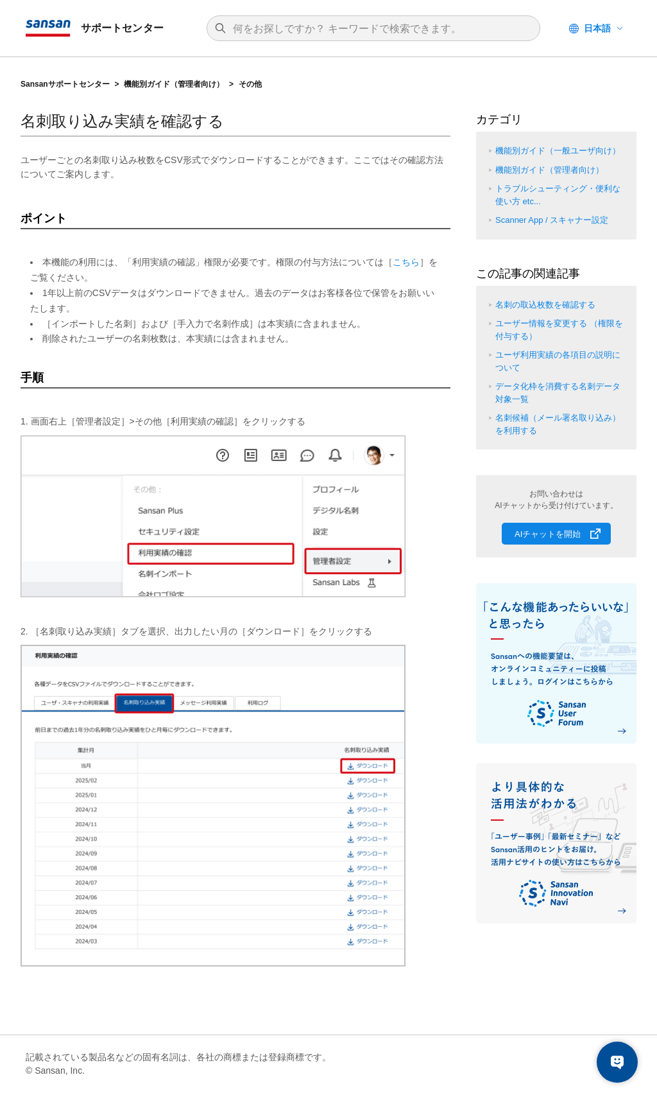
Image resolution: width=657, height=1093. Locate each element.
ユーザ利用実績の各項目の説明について (557, 361)
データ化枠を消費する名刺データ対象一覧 (557, 392)
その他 (250, 84)
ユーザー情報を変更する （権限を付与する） (559, 330)
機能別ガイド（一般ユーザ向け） (557, 150)
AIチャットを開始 (548, 534)
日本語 (597, 28)
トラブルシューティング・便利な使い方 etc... (557, 195)
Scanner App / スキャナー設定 (551, 220)
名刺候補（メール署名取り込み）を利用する (557, 424)
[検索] (380, 29)
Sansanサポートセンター (65, 84)
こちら (406, 262)
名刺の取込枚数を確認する (545, 305)
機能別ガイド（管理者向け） (174, 84)
